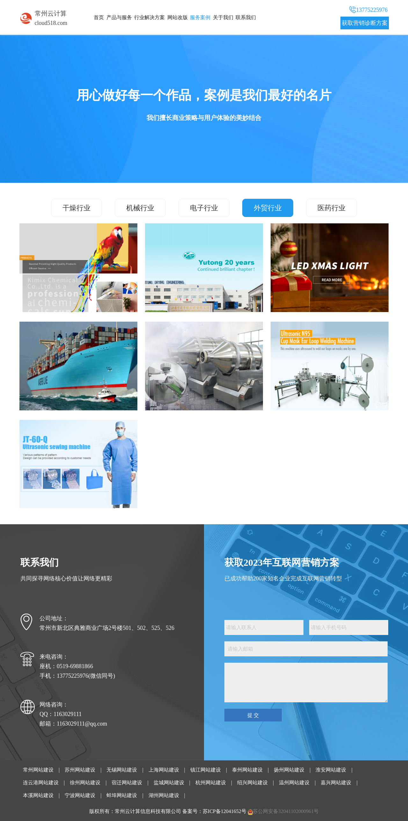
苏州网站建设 (80, 769)
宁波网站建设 (80, 795)
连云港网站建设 (41, 782)
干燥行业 (76, 208)
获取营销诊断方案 (365, 23)
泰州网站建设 (247, 769)
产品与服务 (119, 17)
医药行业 (331, 208)
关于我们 (223, 17)
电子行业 (204, 208)
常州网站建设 (38, 769)
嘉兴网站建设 (336, 782)
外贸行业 (268, 208)
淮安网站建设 (331, 769)
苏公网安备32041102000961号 (286, 811)
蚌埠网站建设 (121, 795)
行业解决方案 (149, 17)
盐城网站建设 (169, 782)
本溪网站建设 (38, 795)
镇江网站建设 (205, 769)
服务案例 (200, 17)
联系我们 (246, 17)
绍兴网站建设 (252, 782)
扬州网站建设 (289, 769)
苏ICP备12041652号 (224, 811)
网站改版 (177, 17)
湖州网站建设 (164, 795)
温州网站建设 (294, 782)
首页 (99, 17)
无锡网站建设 (121, 769)
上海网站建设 (164, 769)
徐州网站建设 (85, 782)
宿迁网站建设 (127, 782)
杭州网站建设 (210, 782)
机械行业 (140, 208)
